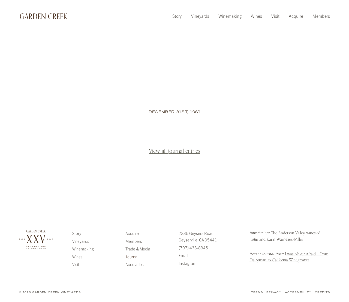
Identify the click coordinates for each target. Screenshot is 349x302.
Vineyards (200, 16)
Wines (256, 16)
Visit (275, 16)
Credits (322, 292)
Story (177, 16)
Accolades (134, 264)
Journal (131, 256)
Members (321, 16)
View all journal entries (174, 151)
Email (183, 255)
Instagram (188, 263)
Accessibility (298, 292)
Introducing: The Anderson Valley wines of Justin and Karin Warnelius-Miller (238, 237)
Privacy (273, 292)
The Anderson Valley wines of (284, 236)
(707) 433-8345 (193, 247)
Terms (257, 292)
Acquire (296, 16)
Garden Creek (43, 16)
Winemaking (230, 16)
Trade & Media (137, 248)
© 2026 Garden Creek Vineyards (50, 292)
